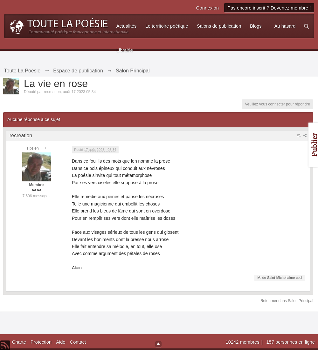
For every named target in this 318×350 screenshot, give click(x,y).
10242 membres (243, 342)
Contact (78, 342)
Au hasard (285, 26)
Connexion (207, 7)
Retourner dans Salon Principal (286, 301)
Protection (41, 342)
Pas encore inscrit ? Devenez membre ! (269, 7)
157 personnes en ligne (290, 342)
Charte (19, 342)
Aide (60, 342)
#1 (302, 135)
